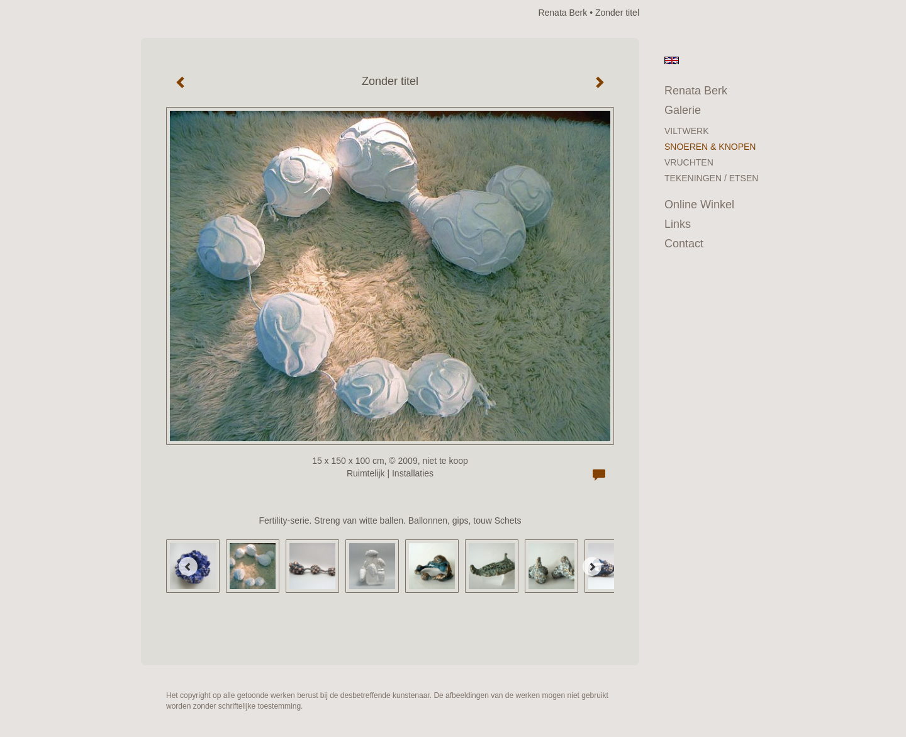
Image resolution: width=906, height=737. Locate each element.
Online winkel (699, 204)
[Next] (592, 566)
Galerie (682, 110)
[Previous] (188, 566)
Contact (683, 243)
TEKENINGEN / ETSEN (711, 178)
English (671, 60)
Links (677, 224)
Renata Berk (562, 13)
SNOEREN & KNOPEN (710, 147)
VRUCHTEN (688, 162)
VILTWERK (686, 131)
